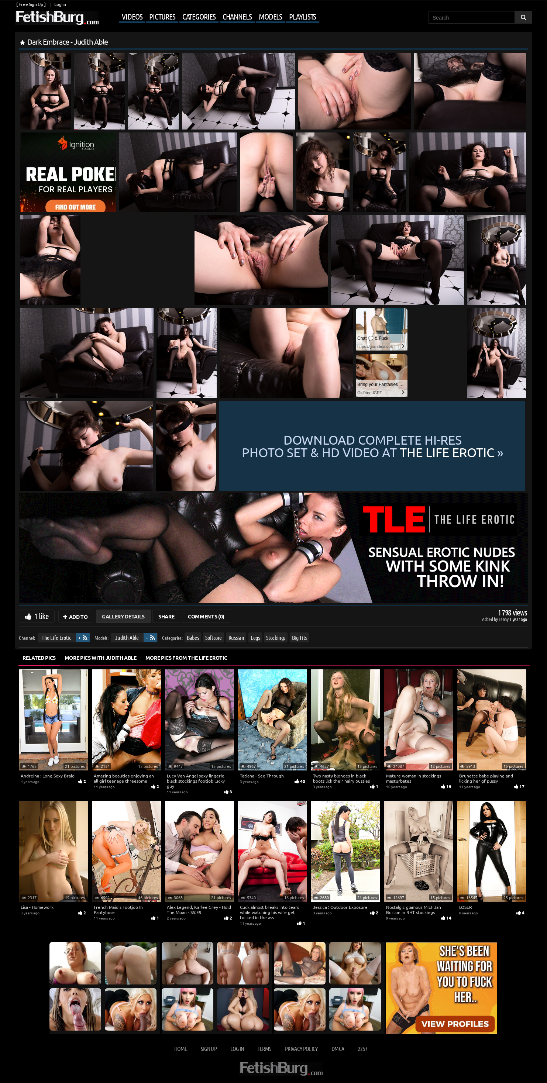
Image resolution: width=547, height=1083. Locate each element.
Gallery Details (123, 616)
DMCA (337, 1048)
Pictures (162, 16)
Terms (264, 1048)
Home (180, 1048)
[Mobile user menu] (209, 17)
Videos (132, 16)
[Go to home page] (57, 18)
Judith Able (126, 637)
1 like (41, 616)
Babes (193, 637)
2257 (362, 1048)
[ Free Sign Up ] (30, 4)
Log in (60, 4)
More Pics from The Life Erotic (186, 657)
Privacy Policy (301, 1048)
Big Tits (299, 637)
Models (270, 16)
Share (166, 616)
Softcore (213, 637)
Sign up (208, 1048)
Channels (237, 16)
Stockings (275, 637)
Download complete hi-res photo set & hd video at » (372, 446)
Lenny (504, 619)
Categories (199, 16)
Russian (236, 637)
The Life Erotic (56, 637)
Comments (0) (206, 616)
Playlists (302, 16)
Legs (255, 637)
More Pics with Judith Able (101, 657)
